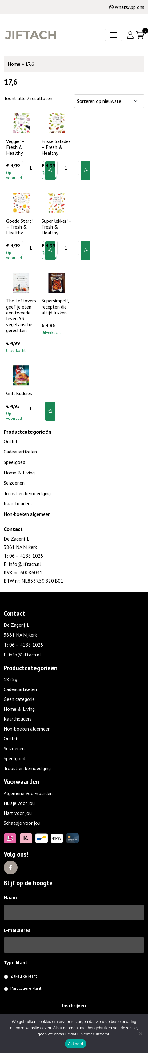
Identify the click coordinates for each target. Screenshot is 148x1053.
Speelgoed (14, 462)
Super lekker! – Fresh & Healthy (57, 227)
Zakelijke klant (23, 976)
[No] (140, 1033)
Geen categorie (19, 699)
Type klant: (18, 962)
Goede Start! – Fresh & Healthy (19, 227)
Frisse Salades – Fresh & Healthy (56, 147)
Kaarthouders (18, 503)
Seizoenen (14, 483)
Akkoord (75, 1044)
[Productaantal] (33, 168)
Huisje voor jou (19, 803)
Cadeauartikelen (20, 452)
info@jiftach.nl (24, 564)
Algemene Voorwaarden (28, 793)
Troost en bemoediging (27, 493)
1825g (10, 679)
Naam (10, 897)
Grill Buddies (19, 393)
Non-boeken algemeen (27, 514)
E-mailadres (17, 930)
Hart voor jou (18, 813)
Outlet (11, 441)
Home (14, 64)
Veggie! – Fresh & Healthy (15, 147)
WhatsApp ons (126, 7)
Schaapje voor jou (22, 823)
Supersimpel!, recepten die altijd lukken (55, 306)
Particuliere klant (25, 988)
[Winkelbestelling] (109, 101)
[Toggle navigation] (113, 35)
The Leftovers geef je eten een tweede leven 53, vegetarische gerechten (21, 315)
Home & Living (19, 473)
